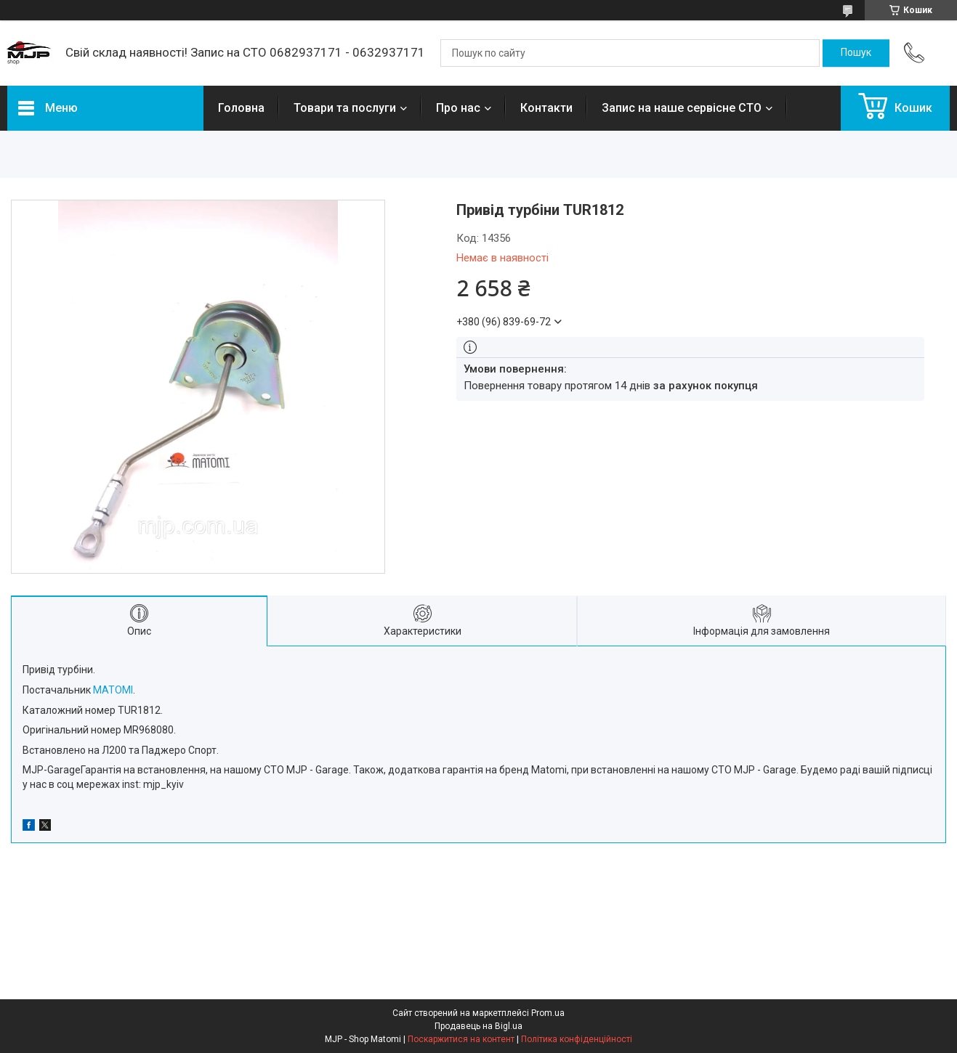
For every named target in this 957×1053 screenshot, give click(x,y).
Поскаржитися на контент (461, 1039)
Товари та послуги (345, 108)
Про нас (458, 108)
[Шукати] (856, 53)
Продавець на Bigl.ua (478, 1026)
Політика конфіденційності (576, 1039)
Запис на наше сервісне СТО (682, 108)
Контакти (546, 108)
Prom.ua (548, 1013)
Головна (241, 108)
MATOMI (113, 690)
